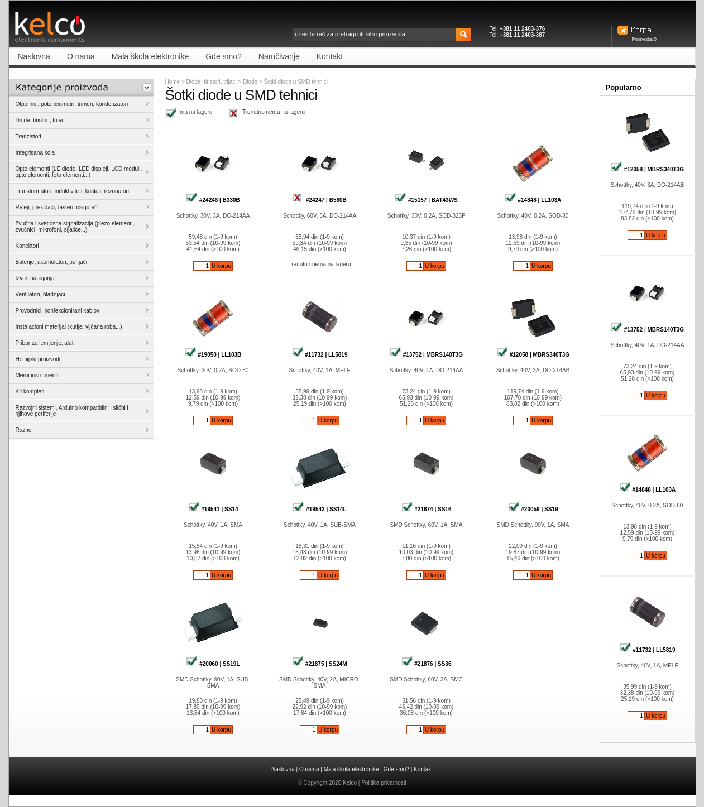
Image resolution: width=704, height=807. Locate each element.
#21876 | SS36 (426, 664)
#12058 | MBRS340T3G (532, 355)
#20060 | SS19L (213, 664)
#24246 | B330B (213, 200)
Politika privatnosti (383, 783)
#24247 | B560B (320, 200)
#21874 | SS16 (426, 509)
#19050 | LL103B (213, 355)
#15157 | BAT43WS (426, 200)
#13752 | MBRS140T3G (426, 355)
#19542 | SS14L (319, 509)
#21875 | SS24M (319, 664)
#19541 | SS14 (213, 509)
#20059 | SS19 (533, 509)
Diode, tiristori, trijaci (211, 82)
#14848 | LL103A (533, 200)
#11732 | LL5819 (320, 355)
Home (172, 82)
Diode (251, 82)
